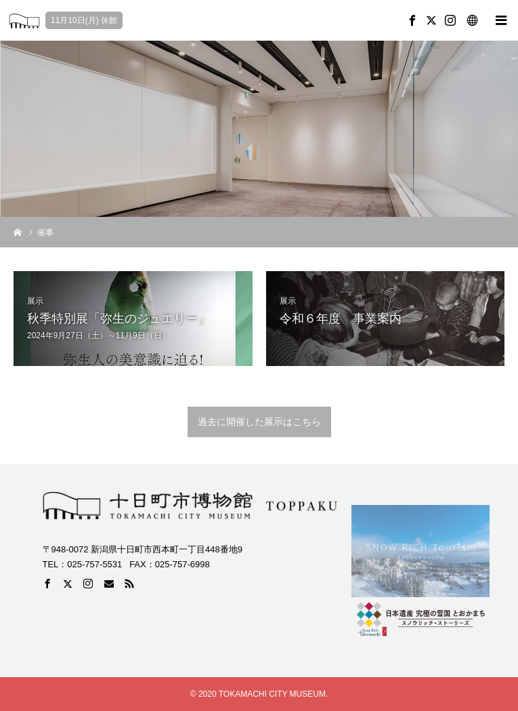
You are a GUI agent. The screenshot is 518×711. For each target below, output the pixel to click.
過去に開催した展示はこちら (259, 421)
